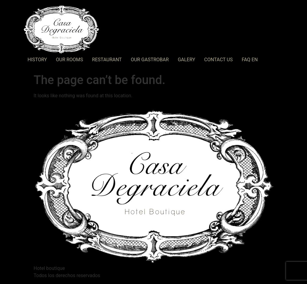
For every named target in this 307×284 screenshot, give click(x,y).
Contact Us (218, 59)
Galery (186, 59)
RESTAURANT (107, 59)
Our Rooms (69, 59)
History (37, 59)
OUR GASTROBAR (150, 59)
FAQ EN (250, 59)
